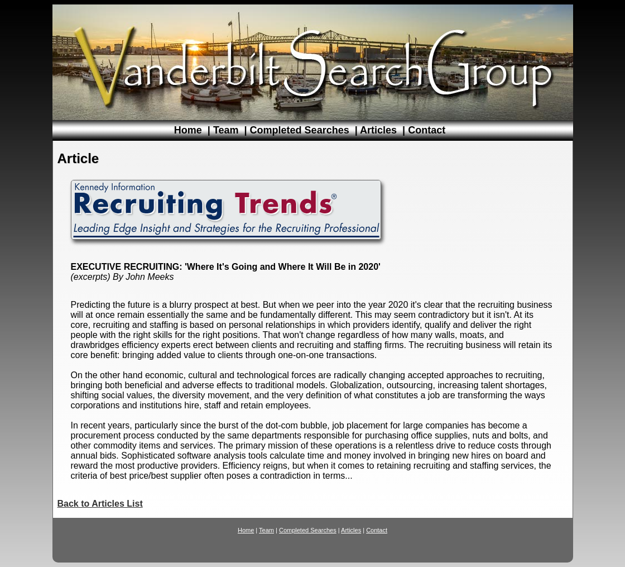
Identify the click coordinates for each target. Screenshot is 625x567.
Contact (426, 130)
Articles (378, 130)
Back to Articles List (100, 503)
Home (188, 130)
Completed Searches (299, 130)
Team (226, 130)
